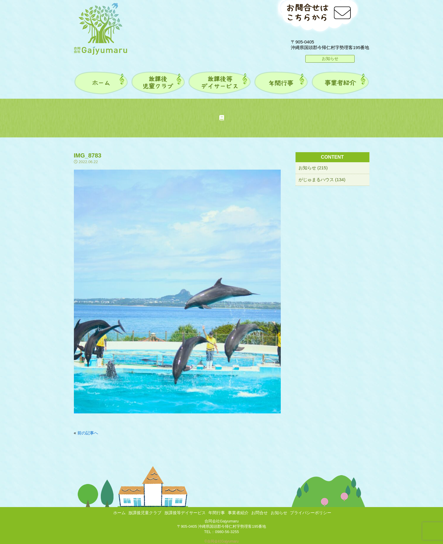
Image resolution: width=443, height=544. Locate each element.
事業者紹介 (238, 512)
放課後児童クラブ (144, 512)
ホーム (119, 512)
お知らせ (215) (313, 167)
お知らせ (330, 58)
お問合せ (259, 512)
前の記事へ (87, 433)
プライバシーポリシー (310, 512)
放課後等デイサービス (185, 512)
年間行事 (216, 512)
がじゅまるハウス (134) (321, 179)
